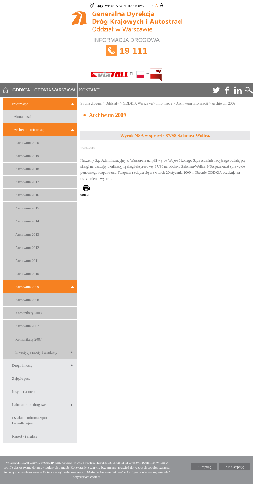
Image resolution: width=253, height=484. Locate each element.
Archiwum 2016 (27, 195)
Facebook (225, 90)
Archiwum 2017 (27, 182)
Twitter (214, 90)
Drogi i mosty (22, 365)
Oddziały (112, 103)
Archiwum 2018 (27, 169)
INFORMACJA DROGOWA (126, 50)
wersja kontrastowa (124, 6)
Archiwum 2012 (27, 247)
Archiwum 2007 (27, 326)
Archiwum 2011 (27, 261)
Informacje (20, 104)
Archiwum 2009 (27, 287)
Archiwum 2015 (27, 208)
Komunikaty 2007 (28, 339)
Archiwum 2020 (27, 143)
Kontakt (89, 90)
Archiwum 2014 (27, 221)
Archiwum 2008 (27, 300)
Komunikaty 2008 (28, 313)
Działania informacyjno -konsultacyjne (30, 420)
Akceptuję (204, 467)
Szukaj (247, 90)
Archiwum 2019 (27, 156)
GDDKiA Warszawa (138, 103)
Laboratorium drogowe (29, 405)
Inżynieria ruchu (24, 392)
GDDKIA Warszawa (55, 90)
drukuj (84, 194)
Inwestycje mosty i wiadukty (36, 352)
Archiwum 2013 (27, 234)
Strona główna (91, 103)
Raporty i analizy (24, 436)
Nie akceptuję (234, 467)
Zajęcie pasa (21, 378)
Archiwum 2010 (27, 274)
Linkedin (236, 90)
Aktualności (22, 117)
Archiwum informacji (29, 130)
